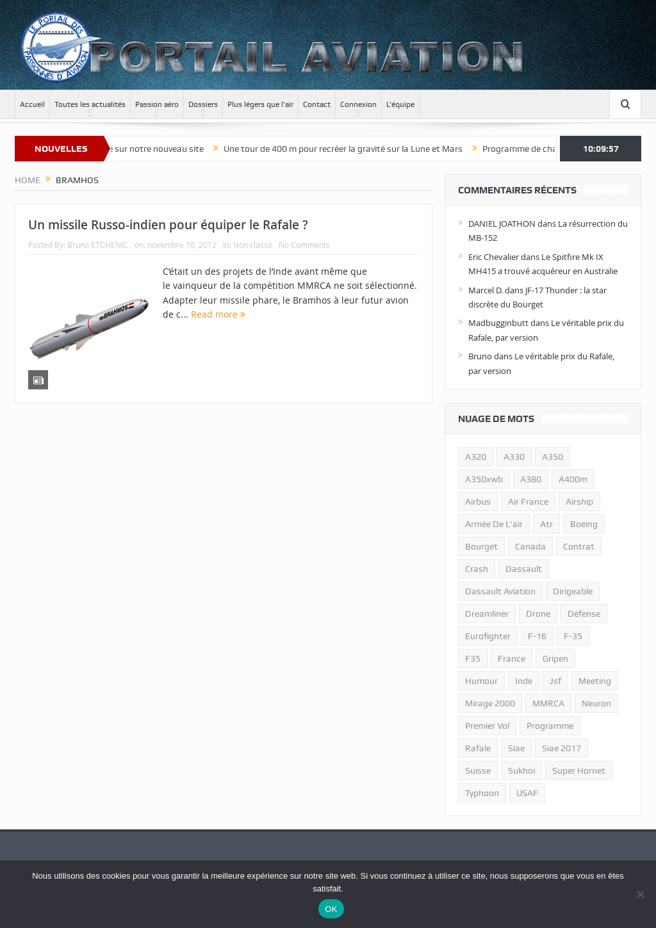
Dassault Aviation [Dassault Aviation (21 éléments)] (500, 591)
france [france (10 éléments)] (511, 658)
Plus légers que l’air (260, 104)
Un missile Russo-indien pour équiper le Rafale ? (168, 224)
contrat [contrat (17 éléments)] (578, 546)
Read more (218, 314)
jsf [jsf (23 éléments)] (555, 681)
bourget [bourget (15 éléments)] (481, 546)
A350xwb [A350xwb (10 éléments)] (484, 479)
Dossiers (203, 104)
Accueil (32, 104)
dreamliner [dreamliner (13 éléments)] (487, 613)
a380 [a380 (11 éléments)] (530, 479)
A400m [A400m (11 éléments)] (573, 479)
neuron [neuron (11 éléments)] (596, 703)
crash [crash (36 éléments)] (476, 569)
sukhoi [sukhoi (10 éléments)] (521, 770)
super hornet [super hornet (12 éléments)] (578, 770)
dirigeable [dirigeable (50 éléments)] (573, 591)
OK (331, 909)
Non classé (252, 245)
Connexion (358, 104)
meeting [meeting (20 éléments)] (594, 681)
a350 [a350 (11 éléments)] (552, 457)
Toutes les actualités (90, 104)
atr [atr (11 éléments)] (546, 524)
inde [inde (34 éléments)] (523, 681)
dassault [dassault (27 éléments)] (523, 569)
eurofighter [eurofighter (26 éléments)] (488, 636)
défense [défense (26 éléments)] (584, 613)
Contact (317, 104)
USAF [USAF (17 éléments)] (527, 793)
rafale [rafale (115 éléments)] (478, 748)
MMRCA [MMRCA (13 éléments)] (548, 703)
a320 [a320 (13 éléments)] (475, 457)
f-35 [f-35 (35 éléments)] (573, 636)
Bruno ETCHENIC (97, 245)
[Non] (640, 894)
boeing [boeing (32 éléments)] (584, 524)
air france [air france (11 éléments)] (528, 501)
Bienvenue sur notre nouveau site (148, 148)
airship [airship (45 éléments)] (579, 501)
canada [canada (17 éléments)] (530, 546)
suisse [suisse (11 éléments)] (478, 770)
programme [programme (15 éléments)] (550, 725)
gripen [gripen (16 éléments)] (555, 658)
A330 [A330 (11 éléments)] (514, 457)
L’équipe (400, 104)
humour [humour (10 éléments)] (481, 681)
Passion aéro (157, 104)
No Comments (304, 245)
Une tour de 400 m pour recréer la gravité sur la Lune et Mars (353, 148)
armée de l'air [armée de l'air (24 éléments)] (494, 524)
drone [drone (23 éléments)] (538, 613)
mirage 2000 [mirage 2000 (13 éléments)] (490, 703)
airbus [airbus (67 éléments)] (478, 501)
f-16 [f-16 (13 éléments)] (537, 636)
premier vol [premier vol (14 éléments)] (487, 725)
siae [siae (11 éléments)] (516, 748)
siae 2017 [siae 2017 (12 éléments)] (561, 748)
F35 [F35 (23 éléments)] (472, 658)
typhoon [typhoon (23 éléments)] (482, 793)
